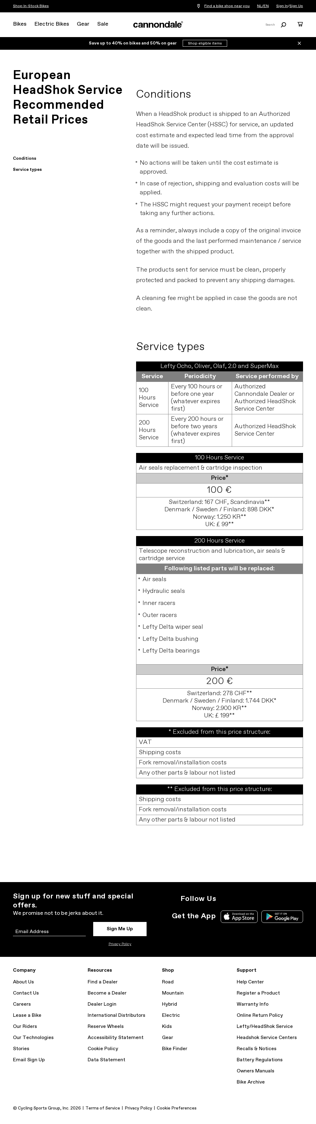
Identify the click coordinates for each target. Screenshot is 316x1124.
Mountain (173, 993)
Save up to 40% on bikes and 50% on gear (133, 43)
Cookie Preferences (177, 1108)
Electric (171, 1015)
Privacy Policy (120, 944)
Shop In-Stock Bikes (31, 6)
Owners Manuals (255, 1071)
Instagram (224, 898)
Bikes (20, 24)
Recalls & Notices (256, 1049)
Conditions (24, 158)
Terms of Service (102, 1108)
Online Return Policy (260, 1015)
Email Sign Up (29, 1060)
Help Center (250, 982)
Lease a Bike (27, 1015)
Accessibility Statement (115, 1037)
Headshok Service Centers (267, 1037)
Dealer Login (102, 1004)
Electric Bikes (51, 24)
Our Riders (25, 1026)
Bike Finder (174, 1049)
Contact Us (26, 993)
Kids (167, 1026)
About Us (23, 982)
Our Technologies (33, 1037)
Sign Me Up (120, 929)
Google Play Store (282, 917)
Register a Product (258, 993)
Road (168, 982)
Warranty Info (252, 1004)
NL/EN (263, 6)
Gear (83, 24)
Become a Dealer (107, 993)
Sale (102, 24)
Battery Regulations (260, 1060)
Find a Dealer (103, 982)
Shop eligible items (205, 43)
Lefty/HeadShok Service (265, 1026)
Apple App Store (239, 917)
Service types (27, 169)
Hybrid (169, 1004)
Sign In (282, 6)
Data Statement (106, 1060)
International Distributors (116, 1015)
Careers (22, 1004)
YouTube (265, 898)
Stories (21, 1049)
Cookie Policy (103, 1049)
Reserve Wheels (106, 1026)
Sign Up (296, 6)
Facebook (252, 898)
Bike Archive (251, 1082)
